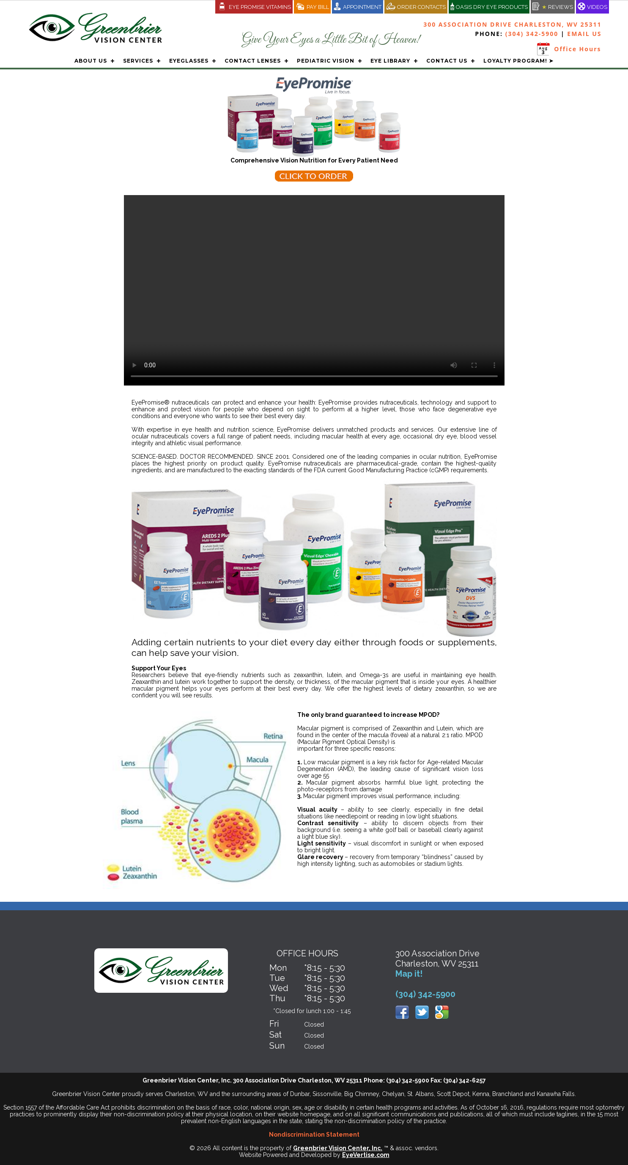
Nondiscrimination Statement (314, 1134)
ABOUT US (90, 61)
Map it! (408, 974)
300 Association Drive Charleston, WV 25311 (512, 24)
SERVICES (138, 61)
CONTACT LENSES (253, 61)
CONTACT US (446, 61)
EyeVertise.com (365, 1154)
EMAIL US (584, 34)
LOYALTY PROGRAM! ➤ (518, 61)
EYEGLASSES (188, 61)
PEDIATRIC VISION (325, 61)
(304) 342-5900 (532, 34)
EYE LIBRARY (390, 61)
